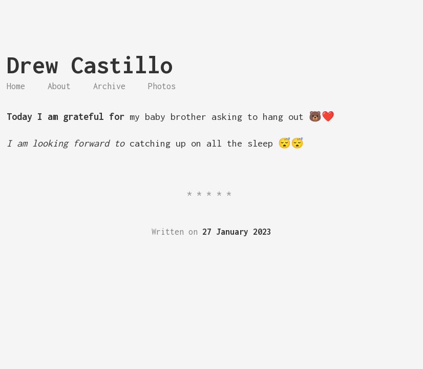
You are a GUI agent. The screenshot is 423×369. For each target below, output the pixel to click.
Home (16, 86)
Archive (109, 86)
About (59, 86)
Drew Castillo (90, 64)
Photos (162, 86)
